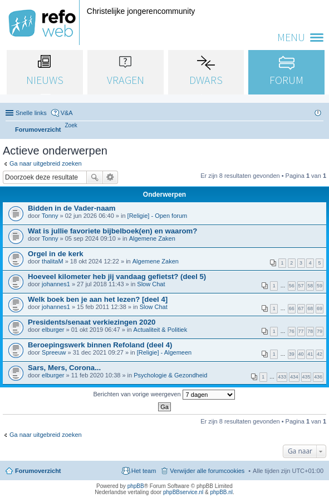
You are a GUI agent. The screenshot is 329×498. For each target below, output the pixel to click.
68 (310, 308)
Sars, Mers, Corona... (64, 367)
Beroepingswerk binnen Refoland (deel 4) (100, 345)
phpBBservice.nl (183, 492)
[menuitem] (71, 125)
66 (291, 308)
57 (301, 285)
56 (291, 285)
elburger (53, 329)
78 (310, 331)
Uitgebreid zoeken (110, 177)
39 (291, 354)
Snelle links (31, 112)
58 (310, 285)
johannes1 (56, 284)
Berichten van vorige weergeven (163, 395)
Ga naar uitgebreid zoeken (45, 163)
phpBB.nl (221, 492)
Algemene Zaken (152, 238)
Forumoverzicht (38, 470)
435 (306, 377)
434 (294, 377)
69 (319, 308)
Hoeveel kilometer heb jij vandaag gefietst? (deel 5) (117, 276)
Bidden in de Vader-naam (72, 208)
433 (282, 377)
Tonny (50, 215)
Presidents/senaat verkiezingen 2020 (91, 322)
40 (301, 354)
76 (291, 331)
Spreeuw (54, 352)
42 (319, 354)
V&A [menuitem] (67, 112)
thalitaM (52, 261)
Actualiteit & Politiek (161, 329)
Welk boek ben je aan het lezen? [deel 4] (98, 299)
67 (301, 308)
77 (301, 331)
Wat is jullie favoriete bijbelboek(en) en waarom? (112, 231)
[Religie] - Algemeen (164, 352)
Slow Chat (151, 284)
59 (319, 285)
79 (319, 331)
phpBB (135, 486)
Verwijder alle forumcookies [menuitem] (207, 470)
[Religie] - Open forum (157, 215)
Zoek (94, 177)
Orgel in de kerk (56, 254)
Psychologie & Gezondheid (170, 375)
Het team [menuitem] (143, 470)
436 (318, 377)
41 (310, 354)
